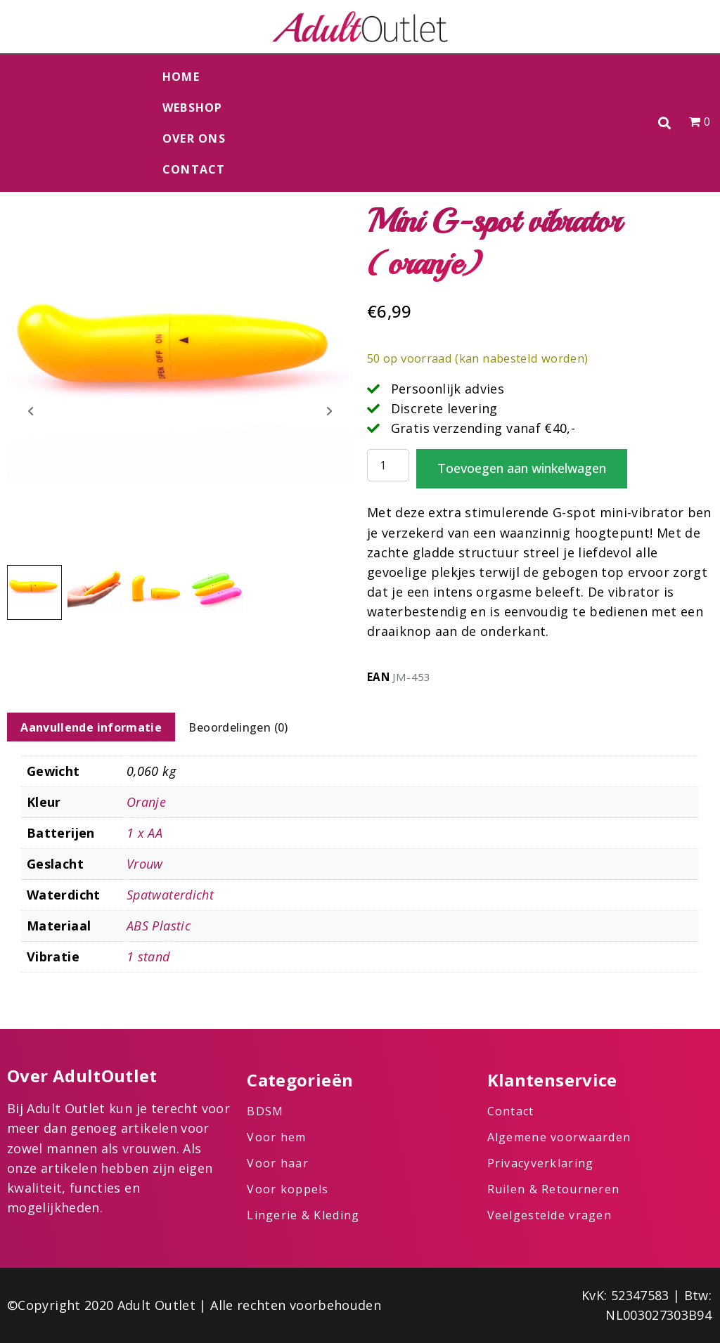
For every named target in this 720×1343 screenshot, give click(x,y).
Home (181, 76)
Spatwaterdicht (170, 894)
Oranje (146, 801)
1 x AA (144, 832)
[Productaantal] (388, 465)
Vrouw (145, 863)
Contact (194, 169)
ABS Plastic (159, 925)
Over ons (194, 138)
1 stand (148, 956)
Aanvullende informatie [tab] (91, 727)
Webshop (192, 107)
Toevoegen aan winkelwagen (521, 468)
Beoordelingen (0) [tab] (238, 727)
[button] (664, 123)
